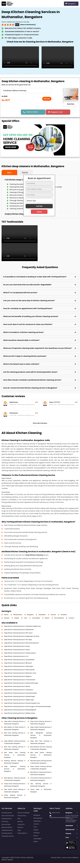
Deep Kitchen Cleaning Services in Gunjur (17, 646)
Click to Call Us (32, 112)
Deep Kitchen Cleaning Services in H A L (16, 656)
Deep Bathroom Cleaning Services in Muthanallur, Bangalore (14, 769)
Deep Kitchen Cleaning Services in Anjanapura (18, 690)
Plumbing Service (7, 833)
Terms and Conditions (70, 858)
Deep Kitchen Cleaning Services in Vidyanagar (18, 666)
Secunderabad (59, 618)
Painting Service (6, 818)
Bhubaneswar (17, 614)
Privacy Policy (22, 816)
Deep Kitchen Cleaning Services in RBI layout (18, 663)
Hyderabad (42, 614)
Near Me (20, 821)
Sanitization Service (8, 836)
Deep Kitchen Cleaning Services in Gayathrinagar (19, 696)
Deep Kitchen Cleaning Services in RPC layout (18, 633)
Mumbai (6, 618)
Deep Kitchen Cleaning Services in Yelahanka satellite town (22, 626)
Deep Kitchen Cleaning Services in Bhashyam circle (20, 673)
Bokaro (47, 618)
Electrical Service (7, 827)
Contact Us (21, 824)
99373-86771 (56, 813)
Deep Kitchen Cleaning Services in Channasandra (19, 680)
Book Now (70, 104)
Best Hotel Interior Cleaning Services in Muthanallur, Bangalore (41, 755)
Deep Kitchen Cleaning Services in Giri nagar (18, 639)
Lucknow (71, 618)
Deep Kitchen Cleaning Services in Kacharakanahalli (20, 693)
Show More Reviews (40, 423)
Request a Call (56, 112)
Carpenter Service (7, 830)
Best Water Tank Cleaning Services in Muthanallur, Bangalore (14, 755)
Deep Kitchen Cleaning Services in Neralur (17, 686)
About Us (20, 827)
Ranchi (6, 614)
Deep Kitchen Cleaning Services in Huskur (17, 649)
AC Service (5, 821)
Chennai (53, 614)
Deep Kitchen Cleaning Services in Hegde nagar (19, 700)
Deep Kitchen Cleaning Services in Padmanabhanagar (21, 683)
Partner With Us (22, 833)
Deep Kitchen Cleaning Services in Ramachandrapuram (21, 643)
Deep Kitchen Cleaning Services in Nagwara (17, 676)
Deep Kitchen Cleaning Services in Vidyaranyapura (20, 653)
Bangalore (30, 614)
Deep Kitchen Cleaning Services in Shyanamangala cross (22, 703)
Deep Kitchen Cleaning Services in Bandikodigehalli (20, 710)
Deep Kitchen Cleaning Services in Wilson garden (19, 670)
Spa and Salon (6, 824)
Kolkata (16, 618)
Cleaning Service (7, 813)
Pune (25, 618)
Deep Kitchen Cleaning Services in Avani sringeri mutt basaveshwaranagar (27, 706)
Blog (19, 818)
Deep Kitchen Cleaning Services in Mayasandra (19, 629)
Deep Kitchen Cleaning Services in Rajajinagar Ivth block (21, 636)
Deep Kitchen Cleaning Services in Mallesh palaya (19, 713)
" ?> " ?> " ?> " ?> (26, 90)
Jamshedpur (36, 618)
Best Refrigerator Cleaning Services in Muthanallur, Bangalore (41, 735)
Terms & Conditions (24, 813)
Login (19, 830)
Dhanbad (64, 614)
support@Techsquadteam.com (59, 817)
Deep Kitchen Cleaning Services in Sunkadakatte (19, 660)
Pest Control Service (8, 816)
